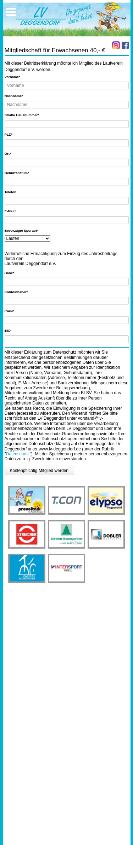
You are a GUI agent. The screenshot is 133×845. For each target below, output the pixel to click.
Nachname (14, 96)
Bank (13, 273)
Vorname (13, 77)
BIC (13, 330)
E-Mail (13, 211)
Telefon (10, 192)
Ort (13, 153)
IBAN (13, 311)
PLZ (13, 134)
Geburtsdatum (17, 173)
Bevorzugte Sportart (22, 230)
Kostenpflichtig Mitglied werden (39, 470)
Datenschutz (18, 453)
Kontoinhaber (16, 292)
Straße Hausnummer (22, 115)
